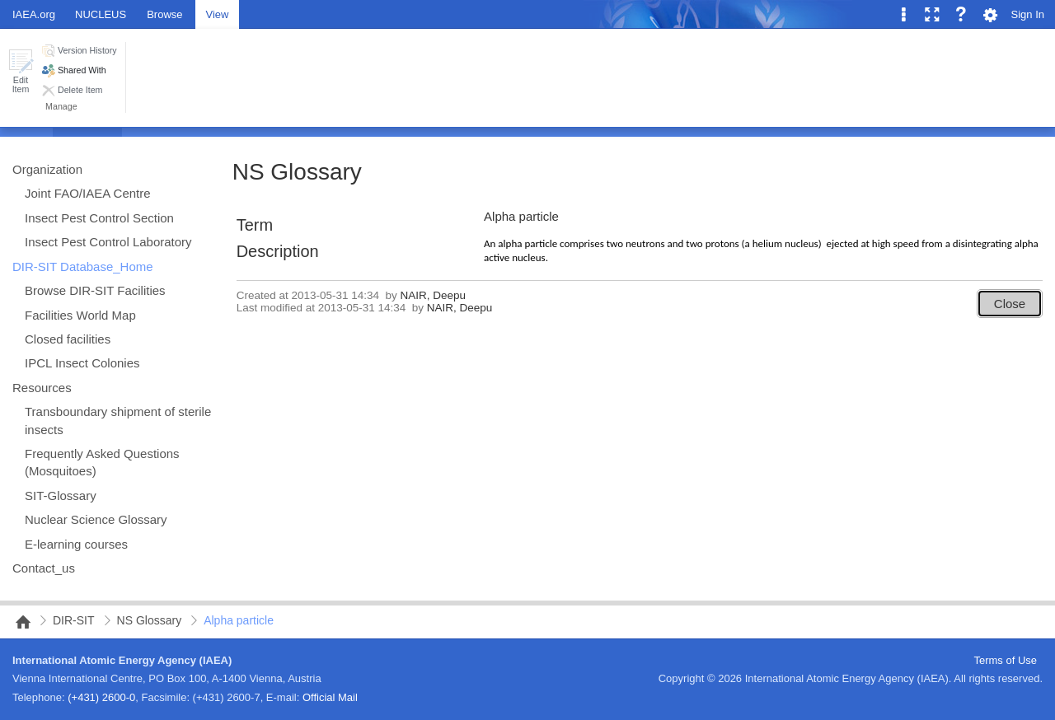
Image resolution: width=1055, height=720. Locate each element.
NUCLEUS (100, 14)
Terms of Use (1005, 660)
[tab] (164, 13)
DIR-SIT (74, 620)
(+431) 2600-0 (101, 697)
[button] (20, 71)
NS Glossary (297, 172)
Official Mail (330, 697)
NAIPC (18, 621)
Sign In (1027, 14)
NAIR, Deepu (434, 295)
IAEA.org (33, 14)
